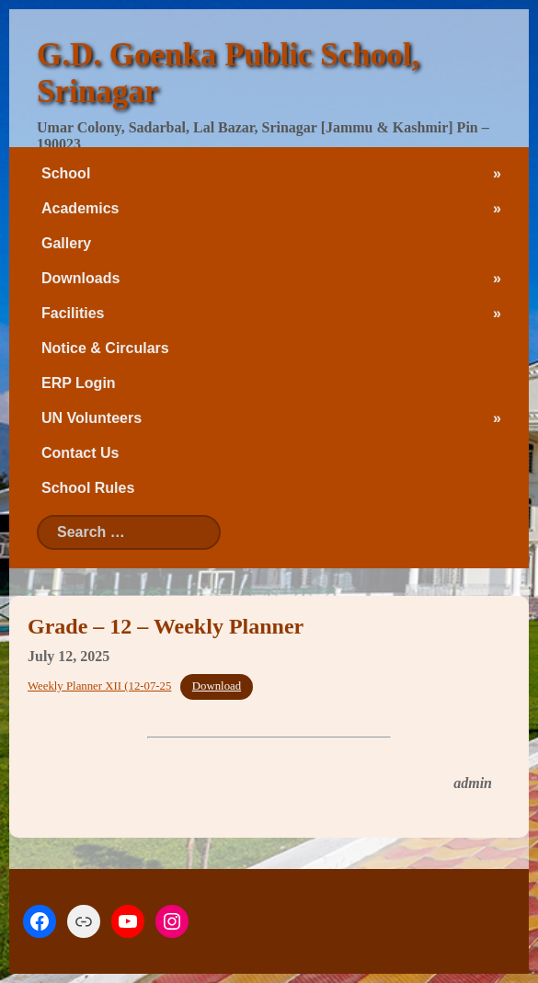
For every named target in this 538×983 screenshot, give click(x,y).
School (65, 173)
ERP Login (78, 383)
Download (216, 686)
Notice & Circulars (105, 348)
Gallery (66, 243)
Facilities (72, 313)
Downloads (80, 278)
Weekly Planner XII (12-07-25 (99, 686)
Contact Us (80, 453)
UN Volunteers (91, 418)
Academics (80, 208)
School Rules (87, 488)
